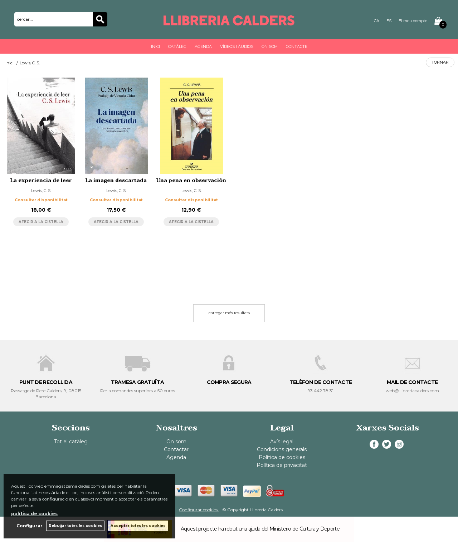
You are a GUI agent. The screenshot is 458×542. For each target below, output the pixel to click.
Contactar (176, 449)
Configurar (29, 525)
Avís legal (281, 441)
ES (388, 20)
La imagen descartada (116, 180)
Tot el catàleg (71, 441)
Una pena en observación (191, 180)
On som (270, 46)
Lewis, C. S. (41, 190)
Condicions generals (282, 449)
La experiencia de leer (41, 180)
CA (376, 20)
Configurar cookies (199, 509)
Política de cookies (282, 457)
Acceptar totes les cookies (138, 525)
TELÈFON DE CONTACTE (320, 382)
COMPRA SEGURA (229, 382)
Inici (155, 46)
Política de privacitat (282, 465)
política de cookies (34, 513)
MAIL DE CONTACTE (412, 382)
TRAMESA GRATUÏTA (137, 382)
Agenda (203, 46)
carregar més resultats (229, 312)
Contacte (296, 46)
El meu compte (413, 20)
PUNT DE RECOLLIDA (45, 382)
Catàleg (177, 46)
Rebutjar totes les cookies (75, 525)
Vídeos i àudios (236, 46)
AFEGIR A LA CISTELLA (41, 222)
